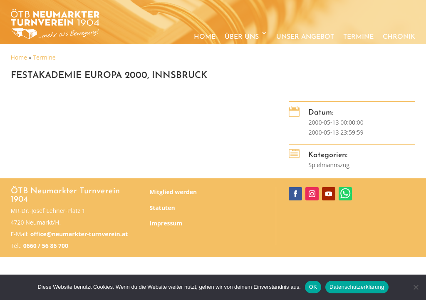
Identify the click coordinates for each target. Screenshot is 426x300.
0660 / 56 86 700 (45, 246)
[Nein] (415, 287)
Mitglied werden (173, 192)
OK (313, 287)
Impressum (166, 223)
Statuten (162, 208)
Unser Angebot (305, 37)
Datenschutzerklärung (356, 287)
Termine (358, 37)
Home (204, 37)
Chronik (399, 37)
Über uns (242, 37)
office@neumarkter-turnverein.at (79, 234)
